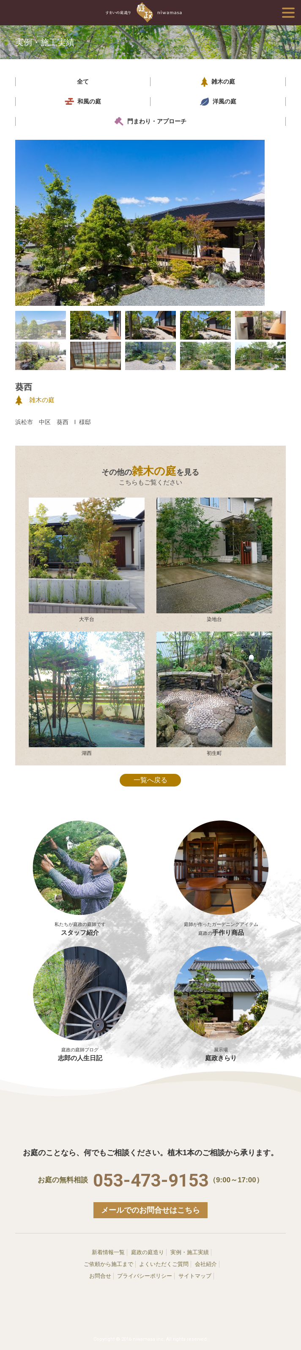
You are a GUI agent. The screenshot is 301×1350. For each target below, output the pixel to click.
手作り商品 (221, 924)
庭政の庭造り (147, 1252)
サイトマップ (194, 1276)
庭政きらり (221, 1003)
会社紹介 (206, 1264)
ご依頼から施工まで (108, 1264)
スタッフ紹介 (80, 924)
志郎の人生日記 (80, 1003)
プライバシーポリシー (144, 1276)
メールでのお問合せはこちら (150, 1210)
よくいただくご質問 (164, 1264)
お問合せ (100, 1276)
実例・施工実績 (189, 1252)
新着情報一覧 (108, 1252)
